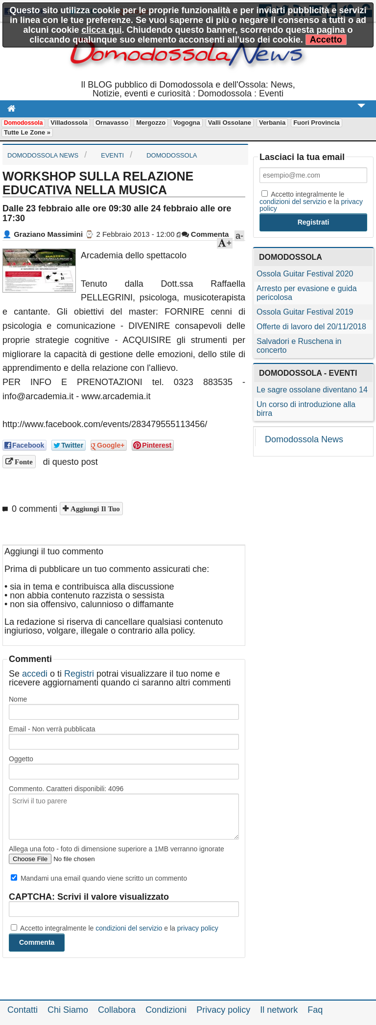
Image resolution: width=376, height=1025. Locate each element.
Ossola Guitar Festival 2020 (305, 274)
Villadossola (69, 122)
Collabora (117, 1010)
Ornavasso (111, 122)
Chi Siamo (67, 1010)
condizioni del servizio (128, 928)
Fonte (23, 461)
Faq (315, 1010)
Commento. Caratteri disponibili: (66, 788)
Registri (79, 674)
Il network (279, 1010)
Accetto (326, 40)
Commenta (205, 234)
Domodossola (23, 122)
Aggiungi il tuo (94, 508)
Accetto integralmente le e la (114, 928)
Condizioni (166, 1010)
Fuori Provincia (316, 122)
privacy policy (197, 928)
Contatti (22, 1010)
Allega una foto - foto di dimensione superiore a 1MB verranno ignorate (116, 848)
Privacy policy (223, 1010)
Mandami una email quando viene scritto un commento (99, 878)
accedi (34, 674)
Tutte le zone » (27, 132)
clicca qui (101, 30)
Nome (18, 699)
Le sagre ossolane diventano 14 (312, 390)
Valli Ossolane (229, 122)
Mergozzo (150, 122)
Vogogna (186, 122)
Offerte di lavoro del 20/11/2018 (311, 326)
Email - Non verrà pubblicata (52, 729)
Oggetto (21, 758)
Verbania (272, 122)
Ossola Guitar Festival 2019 (305, 312)
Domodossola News (304, 439)
